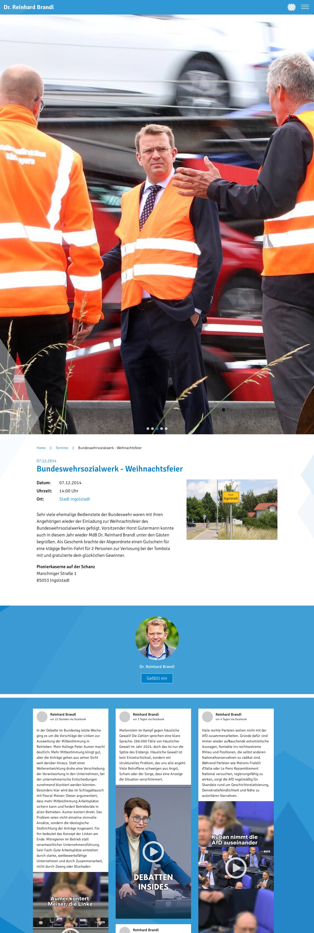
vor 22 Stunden (60, 719)
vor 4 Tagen (223, 719)
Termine (62, 448)
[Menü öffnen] (305, 7)
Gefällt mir (157, 678)
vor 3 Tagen (140, 719)
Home (41, 448)
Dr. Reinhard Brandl (157, 666)
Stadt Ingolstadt (74, 499)
